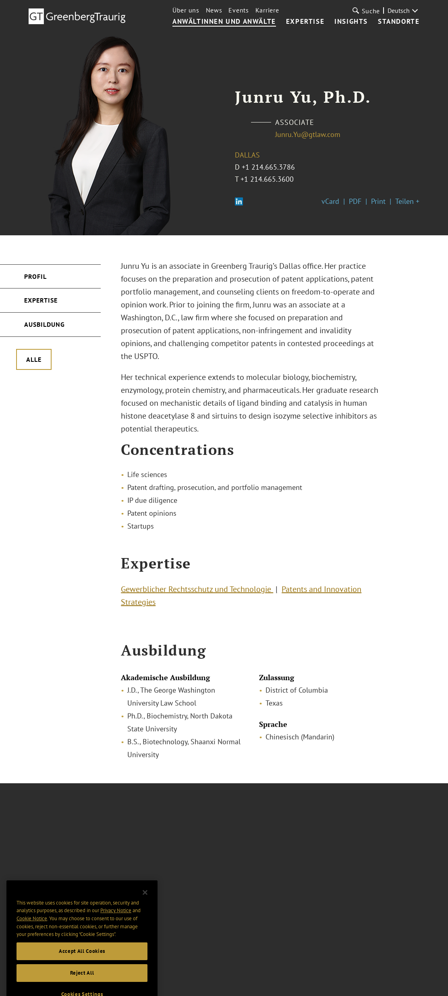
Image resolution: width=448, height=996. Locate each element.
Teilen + (407, 201)
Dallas (247, 155)
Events (238, 10)
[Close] (145, 920)
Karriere (267, 10)
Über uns (185, 10)
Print (378, 201)
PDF (355, 201)
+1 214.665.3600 (267, 179)
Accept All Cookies (82, 978)
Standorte (398, 22)
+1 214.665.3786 (268, 167)
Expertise (305, 22)
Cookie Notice (32, 946)
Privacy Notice (115, 938)
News (214, 10)
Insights (351, 22)
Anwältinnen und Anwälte (224, 22)
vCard (330, 201)
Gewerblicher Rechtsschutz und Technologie (197, 594)
